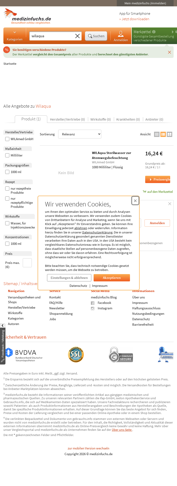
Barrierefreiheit (143, 324)
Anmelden (121, 36)
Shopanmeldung (61, 313)
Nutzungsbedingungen (148, 313)
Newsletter (57, 308)
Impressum (99, 285)
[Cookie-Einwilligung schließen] (135, 200)
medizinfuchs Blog (104, 297)
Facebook (101, 302)
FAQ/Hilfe (55, 302)
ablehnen (80, 228)
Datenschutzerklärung (97, 232)
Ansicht (145, 134)
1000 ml (13, 172)
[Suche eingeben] (51, 35)
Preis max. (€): (18, 263)
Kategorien (14, 35)
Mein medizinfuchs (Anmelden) (145, 3)
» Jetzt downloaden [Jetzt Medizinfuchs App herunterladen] (134, 19)
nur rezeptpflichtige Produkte (19, 202)
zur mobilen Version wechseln (88, 448)
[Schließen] (169, 52)
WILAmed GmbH (19, 139)
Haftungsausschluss (146, 308)
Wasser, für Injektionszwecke (20, 225)
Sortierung (70, 134)
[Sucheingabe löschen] (77, 36)
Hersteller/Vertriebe (21, 307)
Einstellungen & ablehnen (69, 277)
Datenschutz (78, 285)
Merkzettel (142, 31)
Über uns (138, 297)
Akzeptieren (112, 277)
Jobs (52, 319)
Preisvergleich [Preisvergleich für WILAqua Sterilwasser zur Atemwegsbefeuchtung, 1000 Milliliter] (159, 179)
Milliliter (13, 155)
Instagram (101, 308)
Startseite (9, 64)
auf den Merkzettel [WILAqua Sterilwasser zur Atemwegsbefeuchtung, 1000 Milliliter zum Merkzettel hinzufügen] (157, 191)
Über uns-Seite (122, 430)
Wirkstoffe (15, 313)
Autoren (13, 324)
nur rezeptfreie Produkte (18, 190)
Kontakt (55, 297)
